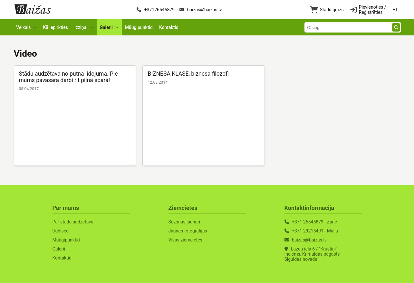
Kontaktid (168, 27)
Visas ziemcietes (185, 239)
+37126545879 (156, 9)
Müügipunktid (139, 27)
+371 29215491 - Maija (315, 230)
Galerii (59, 248)
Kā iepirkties (55, 27)
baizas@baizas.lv (200, 9)
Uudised (61, 230)
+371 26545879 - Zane (314, 221)
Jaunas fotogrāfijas (187, 230)
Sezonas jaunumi (185, 221)
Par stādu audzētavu (73, 221)
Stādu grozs (327, 9)
